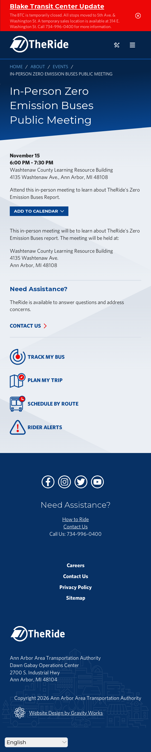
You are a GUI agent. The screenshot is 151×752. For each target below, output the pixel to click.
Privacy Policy (75, 587)
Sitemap (75, 598)
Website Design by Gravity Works (58, 712)
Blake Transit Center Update (57, 6)
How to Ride (75, 519)
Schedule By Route (44, 404)
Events (60, 66)
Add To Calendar (39, 211)
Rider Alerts (36, 427)
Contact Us (25, 326)
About (37, 66)
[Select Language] (36, 742)
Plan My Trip (36, 380)
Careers (76, 565)
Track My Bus (37, 357)
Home (16, 66)
